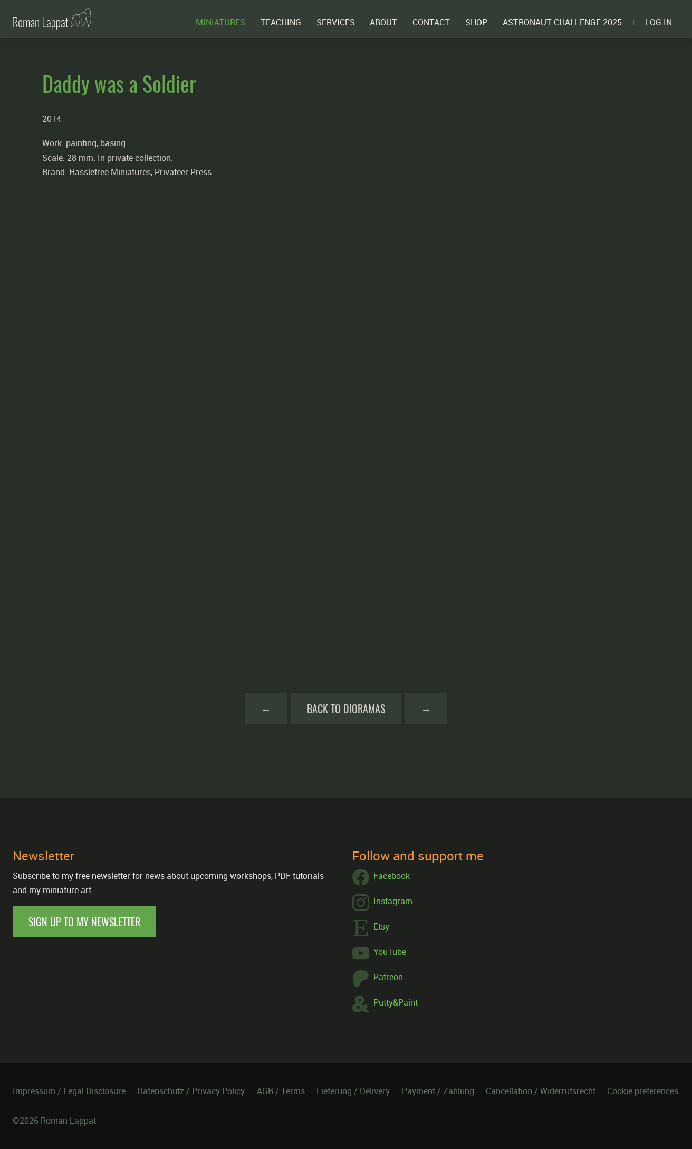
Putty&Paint (385, 1003)
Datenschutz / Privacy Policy (191, 1091)
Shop (476, 22)
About (383, 22)
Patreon (377, 978)
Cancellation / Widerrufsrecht (540, 1091)
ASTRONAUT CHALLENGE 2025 (562, 22)
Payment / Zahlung (438, 1091)
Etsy (370, 928)
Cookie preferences (642, 1091)
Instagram (382, 902)
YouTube (379, 953)
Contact (431, 22)
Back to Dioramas (346, 708)
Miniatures (220, 22)
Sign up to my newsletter (84, 922)
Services (335, 22)
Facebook (381, 877)
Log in (659, 22)
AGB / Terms (281, 1091)
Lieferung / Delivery (353, 1091)
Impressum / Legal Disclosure (69, 1091)
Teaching (281, 22)
